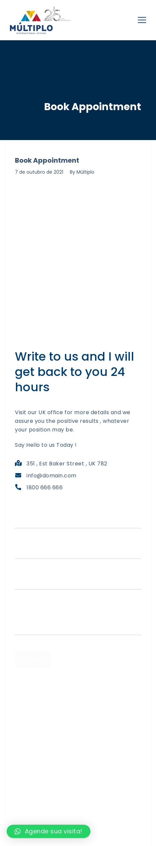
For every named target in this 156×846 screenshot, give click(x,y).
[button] (48, 831)
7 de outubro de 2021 (39, 172)
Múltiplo (85, 172)
